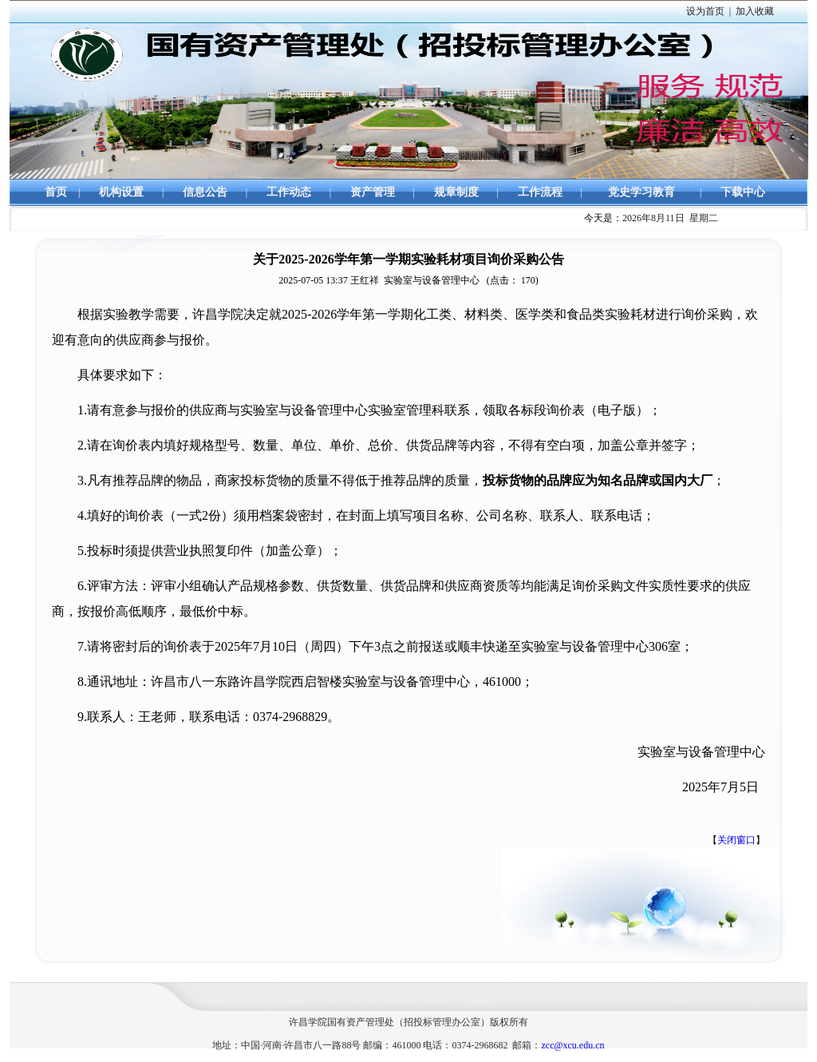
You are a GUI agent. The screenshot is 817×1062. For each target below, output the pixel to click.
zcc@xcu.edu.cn (572, 1045)
